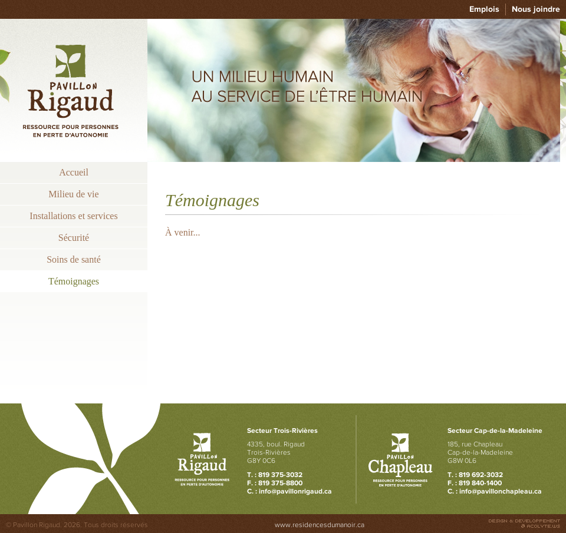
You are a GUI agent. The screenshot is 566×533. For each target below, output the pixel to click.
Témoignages (73, 281)
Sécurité (73, 238)
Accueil (73, 172)
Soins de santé (74, 259)
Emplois (484, 9)
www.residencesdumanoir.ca (319, 525)
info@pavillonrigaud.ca (295, 491)
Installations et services (73, 216)
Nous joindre (536, 9)
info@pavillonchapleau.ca (500, 491)
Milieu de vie (73, 194)
